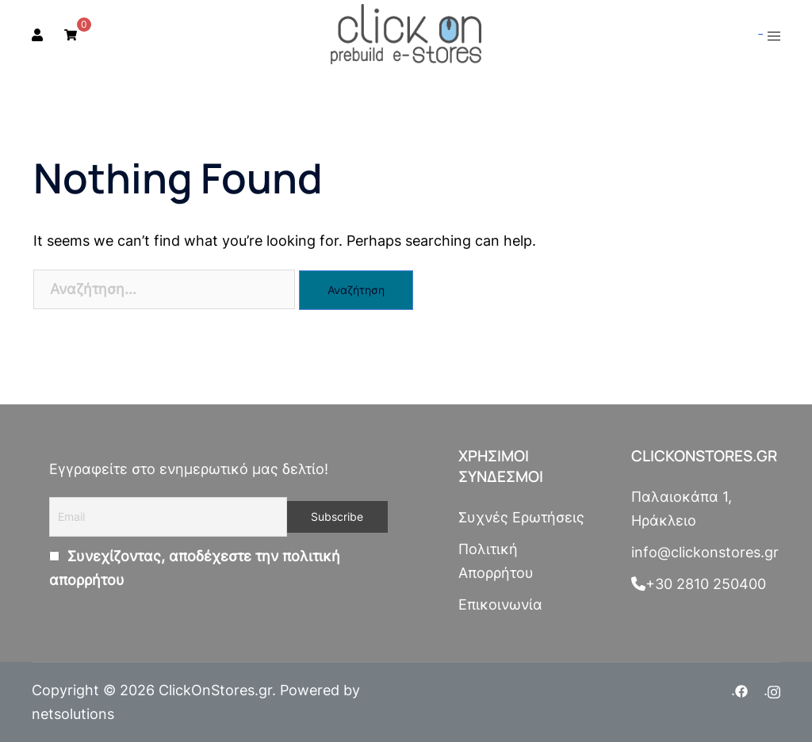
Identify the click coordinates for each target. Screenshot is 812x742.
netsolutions (73, 714)
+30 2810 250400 (698, 584)
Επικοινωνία (500, 604)
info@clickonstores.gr (705, 552)
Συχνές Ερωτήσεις (521, 517)
